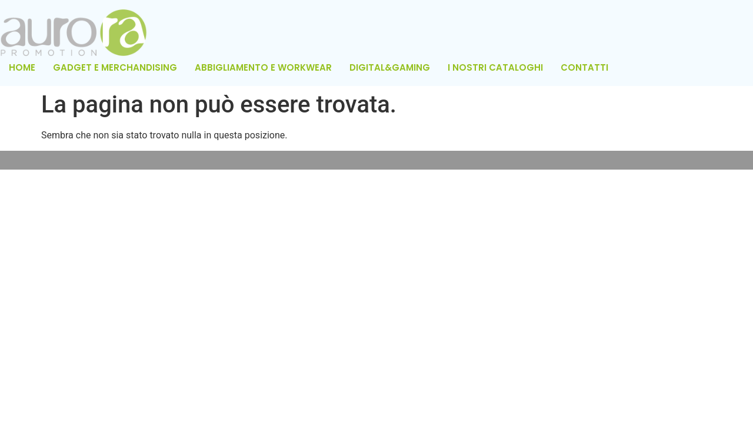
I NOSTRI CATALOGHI (495, 67)
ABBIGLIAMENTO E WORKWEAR (263, 67)
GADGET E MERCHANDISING (115, 67)
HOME (22, 67)
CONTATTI (584, 67)
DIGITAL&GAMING (389, 67)
